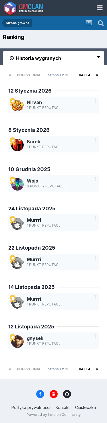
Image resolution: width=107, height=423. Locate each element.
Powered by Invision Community (54, 414)
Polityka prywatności (30, 407)
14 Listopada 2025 (31, 287)
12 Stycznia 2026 (30, 91)
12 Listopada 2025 (31, 327)
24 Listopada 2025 (32, 208)
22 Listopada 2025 (31, 248)
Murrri (34, 220)
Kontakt (63, 407)
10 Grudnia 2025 (29, 169)
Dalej (84, 75)
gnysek (35, 338)
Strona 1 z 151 (59, 75)
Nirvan (34, 102)
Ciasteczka (85, 407)
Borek (33, 141)
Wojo (32, 181)
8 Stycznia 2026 (29, 130)
